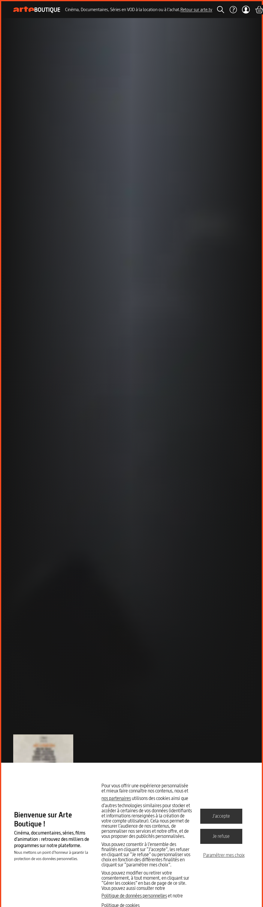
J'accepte (221, 816)
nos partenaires (116, 798)
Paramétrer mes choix (224, 855)
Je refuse (221, 836)
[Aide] (233, 9)
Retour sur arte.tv (196, 9)
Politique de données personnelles (134, 895)
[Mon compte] (246, 9)
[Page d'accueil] (36, 10)
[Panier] (259, 9)
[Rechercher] (220, 9)
